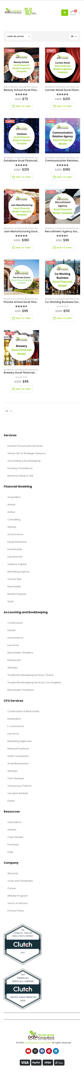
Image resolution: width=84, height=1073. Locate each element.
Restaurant (14, 660)
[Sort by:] (19, 36)
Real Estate (14, 586)
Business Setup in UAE (20, 475)
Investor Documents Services (25, 446)
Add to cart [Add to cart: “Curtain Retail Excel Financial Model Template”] (64, 106)
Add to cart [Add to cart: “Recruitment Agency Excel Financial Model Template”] (64, 247)
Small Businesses (17, 763)
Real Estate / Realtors (20, 652)
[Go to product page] (21, 65)
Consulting (13, 519)
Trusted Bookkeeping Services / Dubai (30, 675)
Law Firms (13, 645)
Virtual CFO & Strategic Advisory (26, 453)
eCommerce (15, 534)
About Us (12, 873)
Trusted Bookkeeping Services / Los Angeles (34, 682)
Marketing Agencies (19, 741)
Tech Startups (15, 778)
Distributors (14, 719)
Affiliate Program (17, 896)
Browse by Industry (34, 157)
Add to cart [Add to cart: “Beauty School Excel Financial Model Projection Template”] (23, 106)
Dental (11, 630)
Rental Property (16, 594)
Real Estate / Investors (20, 690)
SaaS (10, 601)
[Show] (73, 36)
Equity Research (17, 542)
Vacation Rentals (17, 793)
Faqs (10, 852)
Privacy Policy (15, 910)
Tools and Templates (20, 881)
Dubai (11, 801)
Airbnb (11, 504)
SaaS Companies (18, 756)
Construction (15, 623)
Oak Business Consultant (37, 1042)
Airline (11, 512)
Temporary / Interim (19, 786)
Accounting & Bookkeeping (23, 461)
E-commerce (15, 726)
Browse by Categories (55, 87)
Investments (14, 549)
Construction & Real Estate (23, 711)
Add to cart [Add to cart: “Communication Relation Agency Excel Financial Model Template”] (64, 176)
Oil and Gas (14, 579)
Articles (11, 829)
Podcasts (13, 844)
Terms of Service (17, 903)
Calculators (14, 822)
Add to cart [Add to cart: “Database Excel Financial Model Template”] (23, 176)
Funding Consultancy (20, 468)
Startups (12, 667)
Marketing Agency (18, 571)
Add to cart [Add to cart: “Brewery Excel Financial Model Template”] (23, 388)
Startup (11, 527)
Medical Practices (18, 748)
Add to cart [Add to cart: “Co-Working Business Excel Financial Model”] (64, 318)
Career (11, 888)
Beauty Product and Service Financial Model (25, 87)
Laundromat (14, 556)
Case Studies (15, 837)
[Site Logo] (20, 12)
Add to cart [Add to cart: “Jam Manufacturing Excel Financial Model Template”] (23, 247)
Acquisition (14, 497)
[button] (64, 13)
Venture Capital (16, 564)
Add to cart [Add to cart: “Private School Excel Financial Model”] (23, 318)
